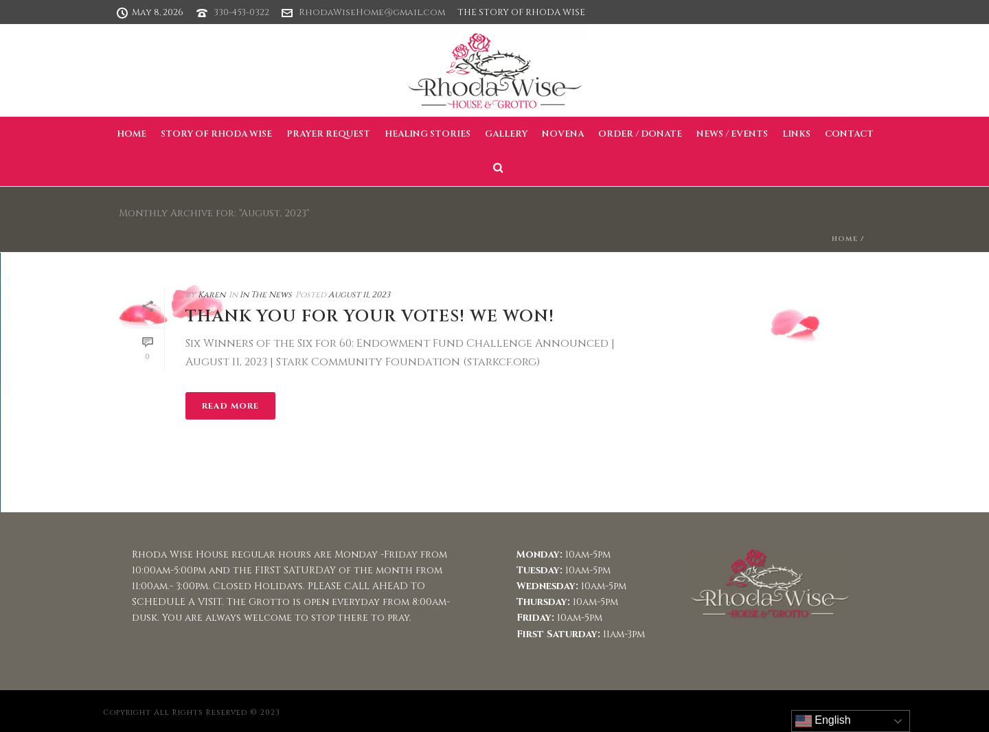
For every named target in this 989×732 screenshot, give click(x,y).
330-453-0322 (241, 12)
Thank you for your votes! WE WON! (369, 317)
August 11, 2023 (359, 294)
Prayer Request (328, 134)
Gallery (506, 134)
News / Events (732, 134)
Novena (563, 134)
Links (796, 134)
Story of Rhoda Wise (216, 134)
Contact (849, 134)
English (823, 721)
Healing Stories (427, 134)
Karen (211, 294)
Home (131, 134)
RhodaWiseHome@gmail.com (372, 12)
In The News (266, 294)
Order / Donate (640, 134)
